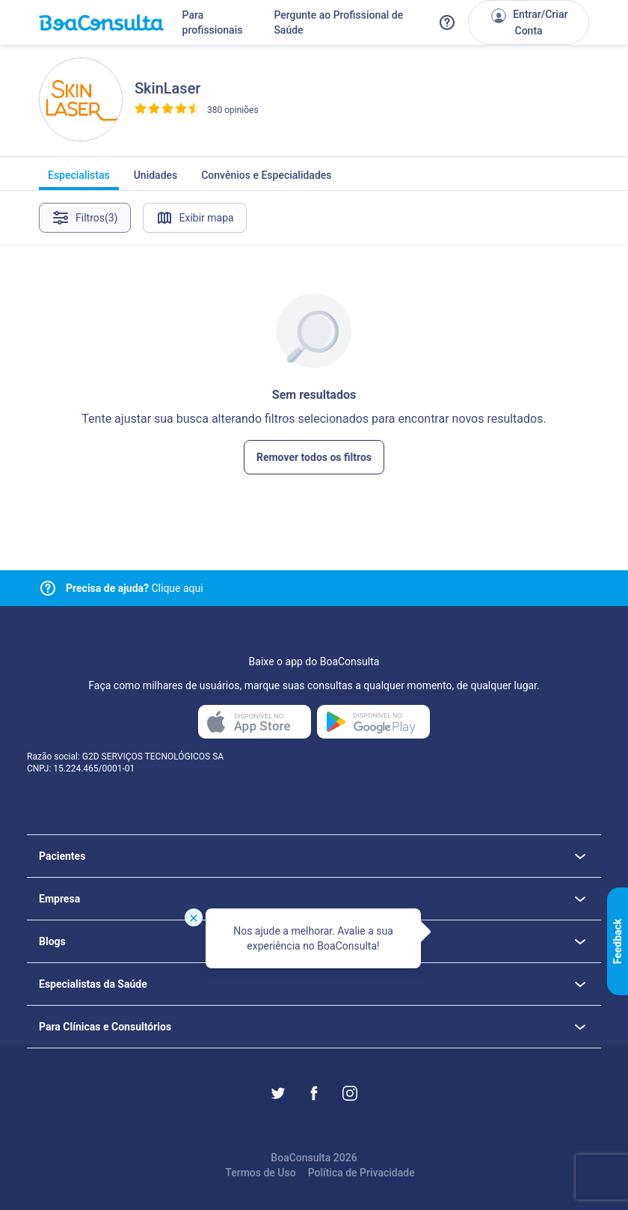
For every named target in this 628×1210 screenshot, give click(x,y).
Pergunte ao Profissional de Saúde (338, 22)
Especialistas (79, 179)
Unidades (156, 179)
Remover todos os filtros (314, 457)
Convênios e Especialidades (266, 179)
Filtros (85, 218)
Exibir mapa (195, 218)
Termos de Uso (260, 1173)
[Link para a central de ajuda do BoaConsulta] (447, 22)
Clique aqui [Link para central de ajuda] (134, 588)
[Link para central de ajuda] (48, 588)
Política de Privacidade (361, 1173)
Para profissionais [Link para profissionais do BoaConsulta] (212, 22)
